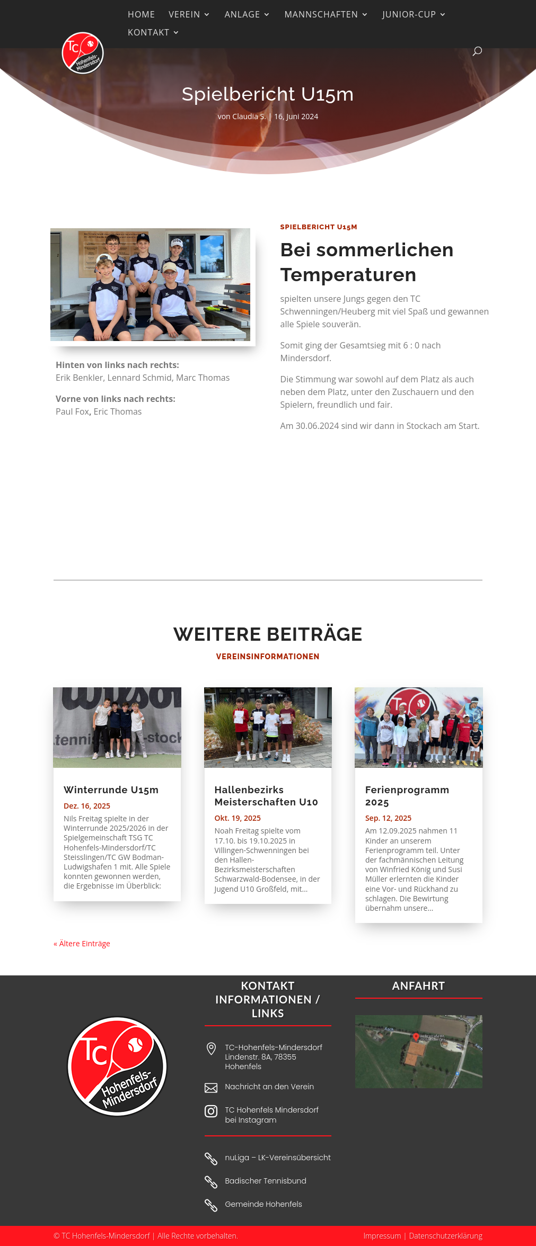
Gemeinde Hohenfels (263, 1204)
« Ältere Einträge (82, 943)
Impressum (382, 1236)
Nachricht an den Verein (269, 1086)
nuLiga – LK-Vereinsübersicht (278, 1157)
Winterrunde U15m (111, 789)
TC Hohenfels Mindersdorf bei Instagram (272, 1115)
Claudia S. (249, 116)
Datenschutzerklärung (445, 1236)
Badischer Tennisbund (265, 1181)
